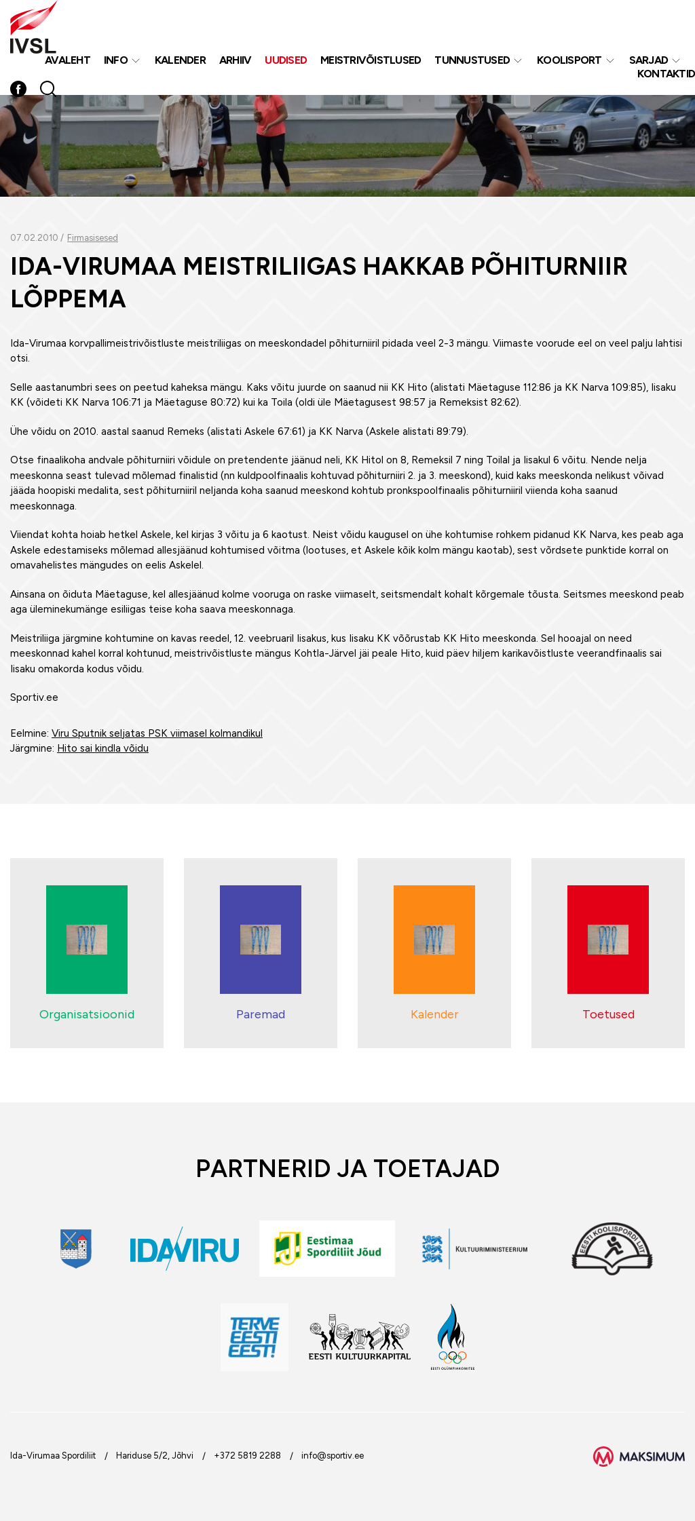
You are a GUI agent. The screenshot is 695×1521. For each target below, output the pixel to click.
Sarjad (649, 60)
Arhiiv (235, 60)
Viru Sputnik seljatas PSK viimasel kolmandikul (157, 733)
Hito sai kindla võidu (103, 748)
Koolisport (569, 60)
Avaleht (67, 60)
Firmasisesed (92, 238)
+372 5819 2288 (247, 1455)
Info (116, 60)
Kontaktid (666, 73)
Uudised (286, 60)
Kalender (180, 60)
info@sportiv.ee (332, 1455)
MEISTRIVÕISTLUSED (370, 60)
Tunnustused (472, 60)
